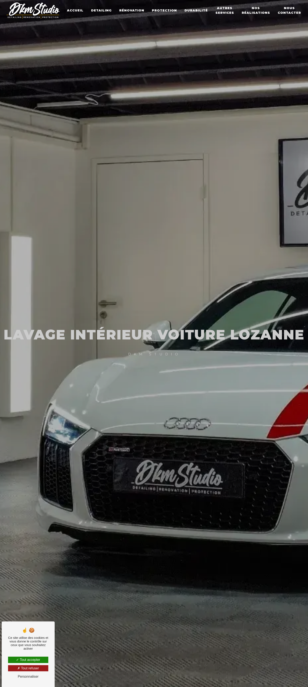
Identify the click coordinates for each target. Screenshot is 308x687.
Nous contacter (289, 10)
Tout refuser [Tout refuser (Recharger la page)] (28, 668)
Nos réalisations (256, 10)
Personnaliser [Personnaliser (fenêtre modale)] (28, 676)
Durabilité (196, 10)
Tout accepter (28, 660)
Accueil (75, 10)
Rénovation (132, 10)
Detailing (102, 10)
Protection (164, 10)
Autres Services (225, 10)
